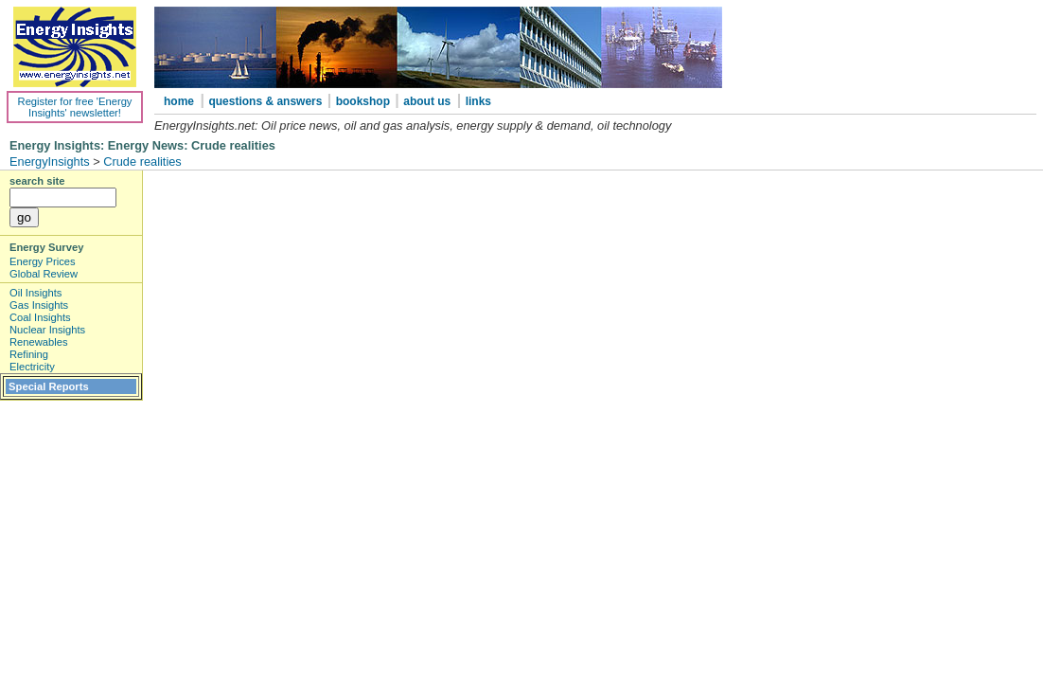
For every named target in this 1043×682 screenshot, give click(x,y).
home (179, 101)
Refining (28, 354)
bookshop (365, 101)
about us (427, 101)
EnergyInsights (49, 161)
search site (36, 181)
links (478, 101)
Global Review (43, 273)
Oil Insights (35, 292)
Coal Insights (40, 317)
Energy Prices (42, 261)
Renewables (38, 342)
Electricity (32, 366)
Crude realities (142, 161)
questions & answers (266, 101)
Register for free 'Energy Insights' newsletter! (75, 107)
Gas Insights (38, 305)
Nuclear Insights (47, 329)
